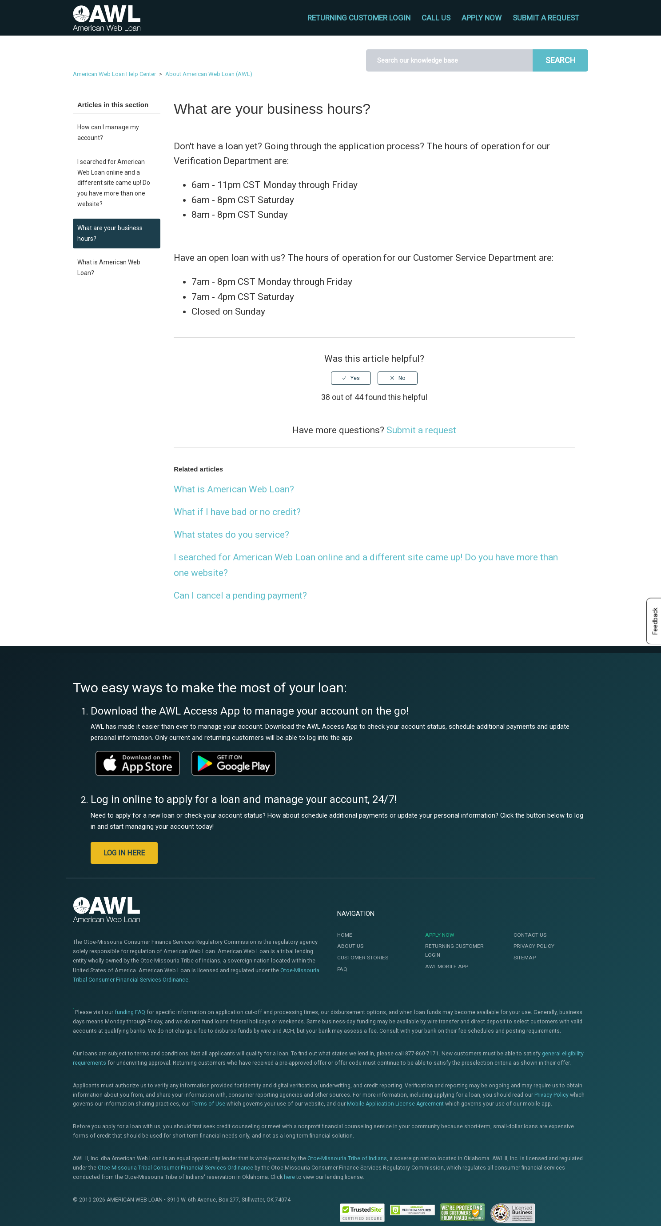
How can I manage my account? (108, 132)
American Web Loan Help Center (114, 74)
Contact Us (530, 935)
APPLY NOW (482, 17)
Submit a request (546, 17)
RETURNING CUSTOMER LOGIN (358, 17)
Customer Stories (362, 957)
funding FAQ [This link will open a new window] (130, 1012)
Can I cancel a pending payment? (240, 595)
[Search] (449, 60)
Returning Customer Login (454, 950)
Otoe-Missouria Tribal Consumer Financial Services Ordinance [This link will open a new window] (175, 1168)
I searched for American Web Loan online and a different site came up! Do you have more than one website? (113, 183)
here (289, 1177)
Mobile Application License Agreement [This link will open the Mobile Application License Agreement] (395, 1104)
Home (344, 935)
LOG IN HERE (124, 853)
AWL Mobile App (446, 966)
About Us (350, 946)
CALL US (436, 17)
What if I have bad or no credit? (237, 512)
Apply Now (439, 935)
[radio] (351, 378)
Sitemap (525, 957)
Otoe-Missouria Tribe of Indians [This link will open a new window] (347, 1158)
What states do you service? (231, 534)
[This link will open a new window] (138, 763)
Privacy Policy (534, 946)
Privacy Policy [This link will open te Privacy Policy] (551, 1095)
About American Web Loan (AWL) (208, 74)
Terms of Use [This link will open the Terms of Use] (208, 1104)
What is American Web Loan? (108, 267)
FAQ (342, 969)
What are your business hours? (110, 233)
